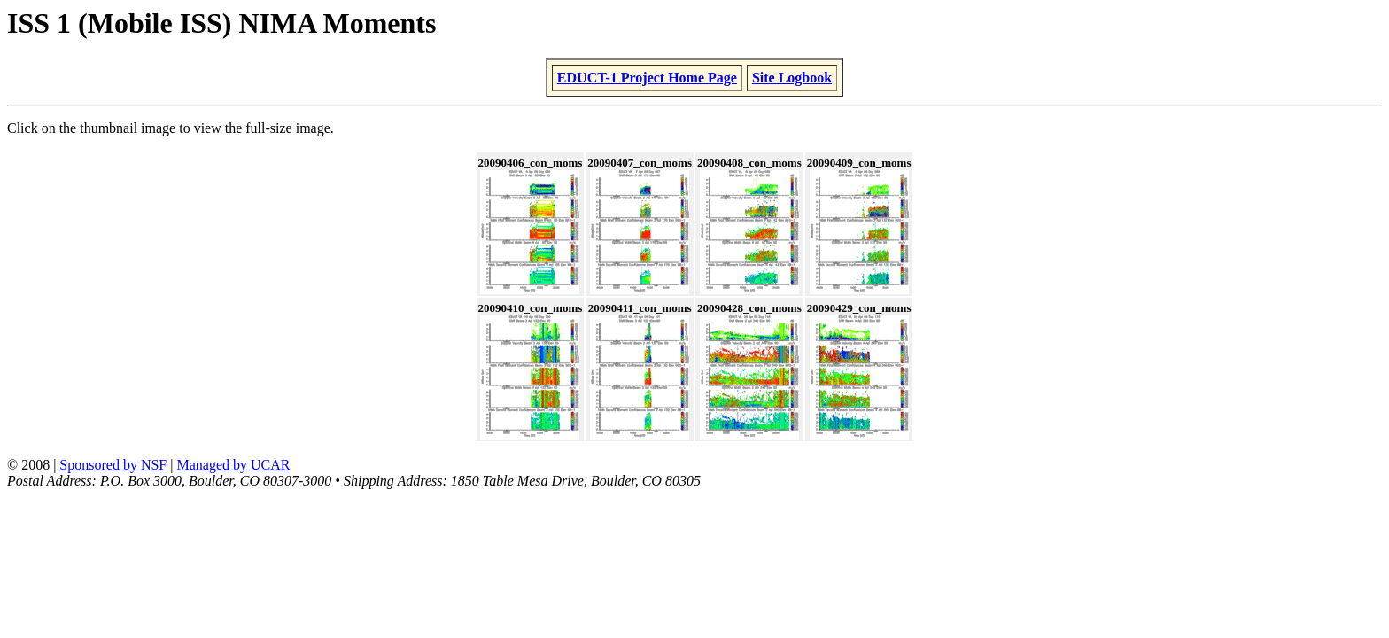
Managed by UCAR (233, 464)
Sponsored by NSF (113, 464)
